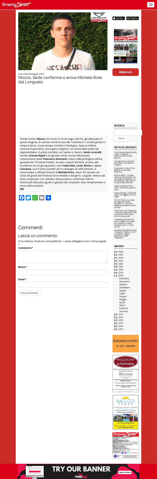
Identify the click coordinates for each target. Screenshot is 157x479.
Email (21, 279)
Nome (21, 267)
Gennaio (123, 311)
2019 (121, 272)
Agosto (122, 290)
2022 (121, 263)
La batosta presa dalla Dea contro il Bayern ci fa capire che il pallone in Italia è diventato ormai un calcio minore (124, 223)
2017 (121, 314)
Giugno (123, 296)
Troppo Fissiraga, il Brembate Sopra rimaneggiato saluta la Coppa (125, 195)
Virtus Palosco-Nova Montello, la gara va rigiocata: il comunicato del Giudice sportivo (125, 155)
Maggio (123, 299)
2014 (121, 323)
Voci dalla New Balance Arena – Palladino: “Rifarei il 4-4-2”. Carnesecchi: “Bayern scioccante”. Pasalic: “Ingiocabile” (125, 234)
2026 (121, 251)
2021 (121, 266)
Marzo (122, 305)
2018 (120, 275)
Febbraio (123, 308)
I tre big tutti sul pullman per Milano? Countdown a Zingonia (124, 163)
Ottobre (123, 284)
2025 (121, 254)
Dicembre (124, 278)
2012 (121, 329)
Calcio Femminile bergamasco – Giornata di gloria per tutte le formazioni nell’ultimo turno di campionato (125, 213)
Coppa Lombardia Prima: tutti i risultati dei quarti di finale (125, 188)
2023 (121, 260)
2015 (121, 320)
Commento (25, 247)
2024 (121, 257)
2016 (121, 317)
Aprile (122, 302)
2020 (121, 269)
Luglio (122, 293)
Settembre (124, 287)
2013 (121, 326)
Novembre (124, 281)
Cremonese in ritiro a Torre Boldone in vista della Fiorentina (124, 170)
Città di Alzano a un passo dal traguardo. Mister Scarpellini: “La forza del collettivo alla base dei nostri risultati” (125, 203)
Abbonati (125, 72)
